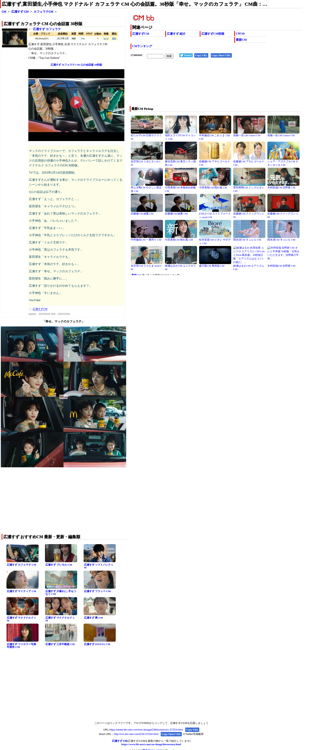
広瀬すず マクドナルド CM (21, 619)
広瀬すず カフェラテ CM (21, 564)
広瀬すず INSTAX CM (97, 644)
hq (105, 38)
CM (4, 11)
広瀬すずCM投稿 (212, 33)
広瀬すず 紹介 (176, 33)
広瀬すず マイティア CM (21, 591)
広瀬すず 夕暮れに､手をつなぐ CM (60, 593)
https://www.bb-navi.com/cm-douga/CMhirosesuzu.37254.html (146, 729)
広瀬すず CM (20, 11)
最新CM (241, 39)
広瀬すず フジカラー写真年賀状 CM (21, 646)
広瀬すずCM (140, 33)
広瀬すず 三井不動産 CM (60, 644)
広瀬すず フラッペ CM (97, 591)
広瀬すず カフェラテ (47, 29)
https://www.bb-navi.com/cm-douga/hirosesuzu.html (151, 744)
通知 (114, 38)
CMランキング (142, 46)
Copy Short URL (221, 55)
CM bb (240, 33)
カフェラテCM (43, 11)
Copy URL (201, 55)
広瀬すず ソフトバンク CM (98, 566)
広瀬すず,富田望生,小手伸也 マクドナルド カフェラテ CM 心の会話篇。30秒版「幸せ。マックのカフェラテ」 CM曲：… (134, 4)
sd (107, 38)
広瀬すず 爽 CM (93, 617)
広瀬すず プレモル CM (58, 564)
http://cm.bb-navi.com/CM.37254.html (136, 734)
